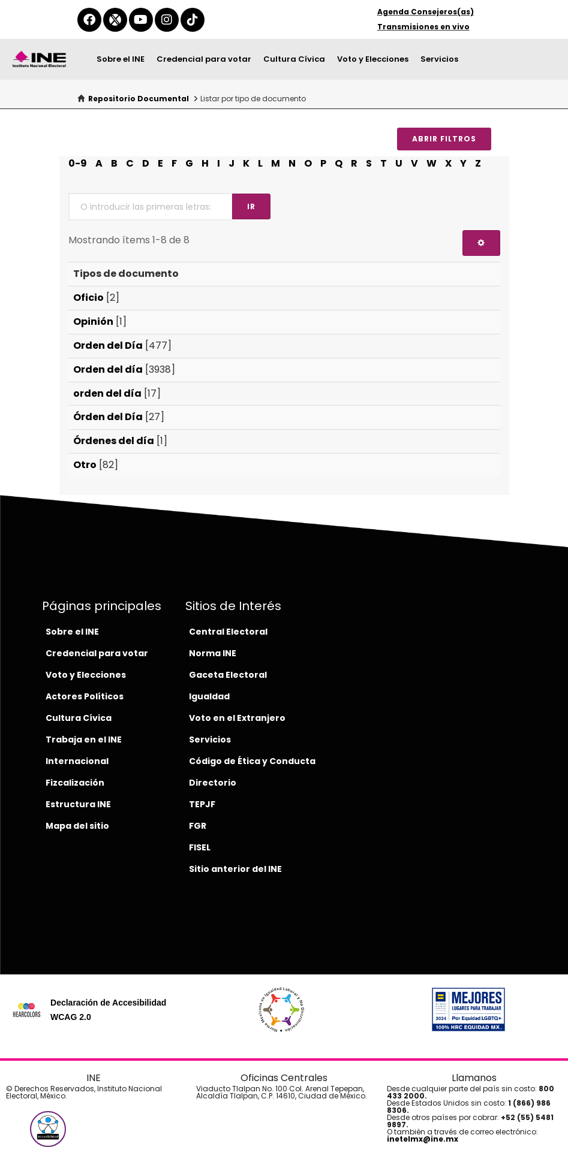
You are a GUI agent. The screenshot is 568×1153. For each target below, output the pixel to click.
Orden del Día (108, 345)
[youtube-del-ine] (141, 20)
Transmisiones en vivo (423, 27)
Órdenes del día (113, 441)
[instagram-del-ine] (167, 20)
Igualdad (209, 696)
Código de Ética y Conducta (252, 761)
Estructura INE (78, 804)
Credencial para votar (204, 59)
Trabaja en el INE (84, 739)
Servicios (439, 59)
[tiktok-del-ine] (193, 20)
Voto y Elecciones (372, 59)
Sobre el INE (121, 59)
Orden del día (108, 369)
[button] (48, 1129)
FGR (197, 826)
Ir (251, 206)
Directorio (212, 783)
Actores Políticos (85, 696)
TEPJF (202, 804)
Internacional (77, 761)
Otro (85, 465)
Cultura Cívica (294, 59)
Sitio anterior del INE (235, 869)
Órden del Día (108, 417)
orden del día (107, 393)
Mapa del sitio (77, 826)
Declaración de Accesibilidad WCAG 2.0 (108, 1010)
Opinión (93, 321)
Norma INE (212, 653)
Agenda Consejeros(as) (425, 12)
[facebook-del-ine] (89, 20)
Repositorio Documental (138, 98)
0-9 (77, 163)
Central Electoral (228, 632)
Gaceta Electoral (228, 675)
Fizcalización (75, 783)
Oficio (88, 297)
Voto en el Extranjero (237, 718)
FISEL (200, 847)
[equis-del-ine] (115, 20)
